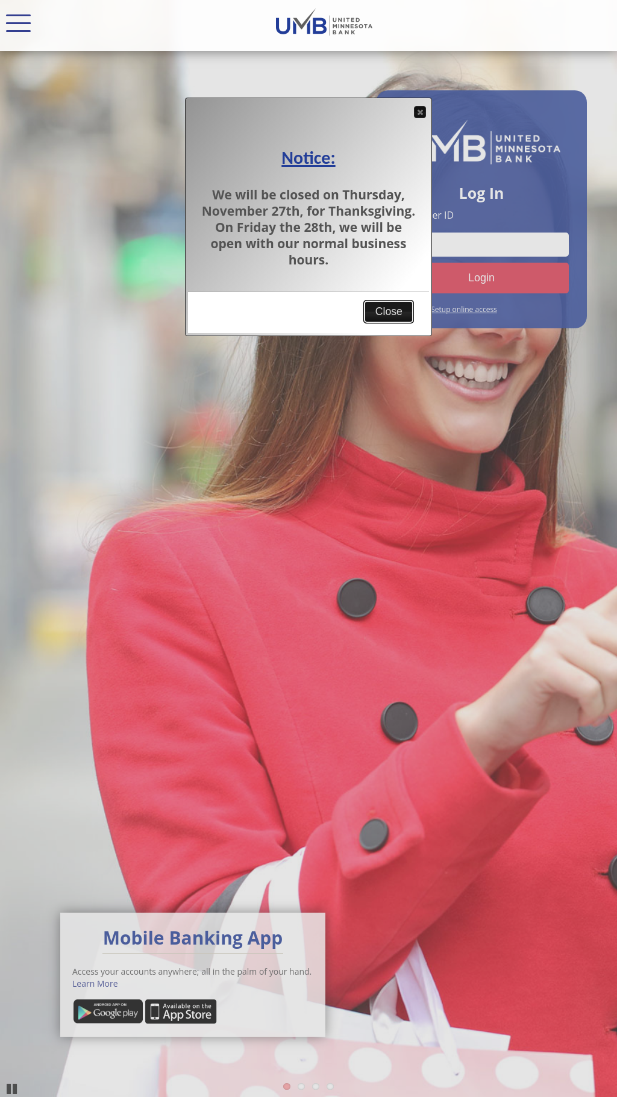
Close (419, 112)
